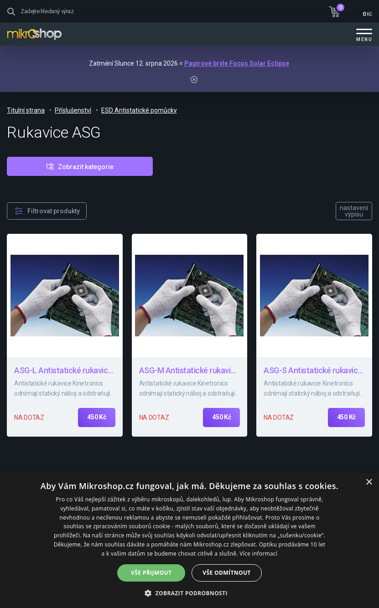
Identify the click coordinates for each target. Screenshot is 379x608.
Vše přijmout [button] (151, 573)
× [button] (368, 482)
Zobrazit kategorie (86, 166)
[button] (189, 592)
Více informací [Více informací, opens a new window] (258, 553)
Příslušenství (73, 110)
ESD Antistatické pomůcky (139, 110)
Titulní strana (26, 110)
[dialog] (189, 540)
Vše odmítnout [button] (226, 573)
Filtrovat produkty (53, 211)
